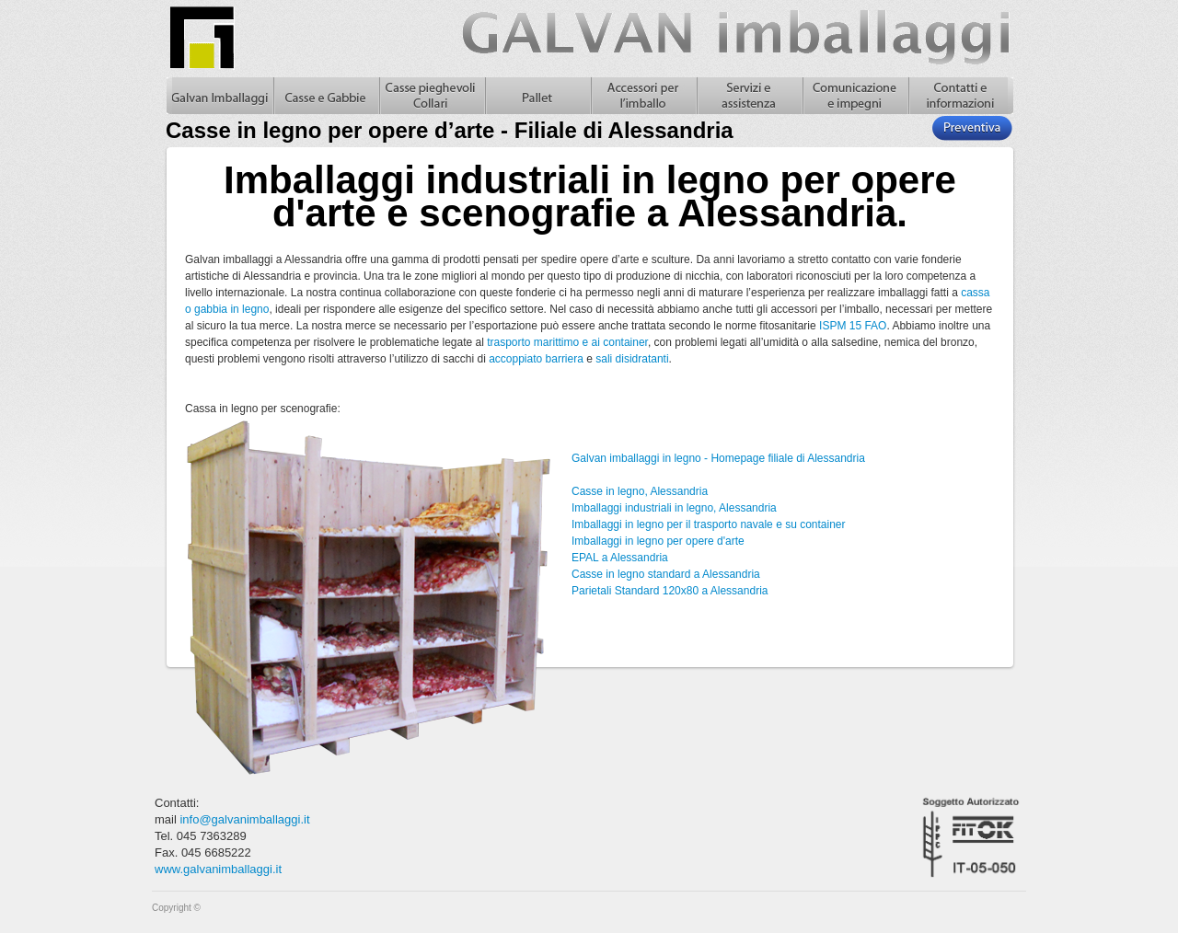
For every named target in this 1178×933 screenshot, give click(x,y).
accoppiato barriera (536, 358)
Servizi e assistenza (749, 95)
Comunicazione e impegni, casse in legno (854, 95)
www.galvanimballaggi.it (218, 869)
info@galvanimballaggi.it (244, 819)
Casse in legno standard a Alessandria (666, 574)
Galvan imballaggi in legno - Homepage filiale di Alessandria (718, 458)
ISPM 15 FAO (852, 325)
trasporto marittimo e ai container (567, 342)
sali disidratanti (631, 358)
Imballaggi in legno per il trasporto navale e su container (709, 524)
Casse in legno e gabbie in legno (325, 95)
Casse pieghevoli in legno (431, 95)
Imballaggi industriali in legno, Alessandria (674, 507)
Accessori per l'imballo (643, 95)
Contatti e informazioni (960, 95)
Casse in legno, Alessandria (640, 491)
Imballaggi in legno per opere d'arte (658, 541)
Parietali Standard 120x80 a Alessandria (670, 590)
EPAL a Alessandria (620, 557)
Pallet (537, 95)
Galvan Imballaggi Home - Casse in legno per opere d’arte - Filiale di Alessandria (219, 95)
